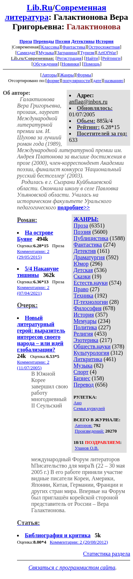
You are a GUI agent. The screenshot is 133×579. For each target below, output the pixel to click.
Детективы (83, 41)
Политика (85, 327)
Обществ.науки (91, 346)
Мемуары (84, 321)
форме (53, 80)
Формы (84, 74)
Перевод (83, 385)
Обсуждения (45, 63)
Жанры (67, 74)
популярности (76, 80)
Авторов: (84, 425)
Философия (87, 308)
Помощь (91, 63)
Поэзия (62, 41)
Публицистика (90, 238)
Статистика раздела (106, 554)
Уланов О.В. (87, 448)
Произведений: (89, 431)
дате (97, 80)
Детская (83, 270)
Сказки (81, 276)
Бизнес (81, 378)
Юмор (81, 264)
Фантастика (73, 47)
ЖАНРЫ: (86, 219)
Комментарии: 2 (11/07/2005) (33, 364)
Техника (83, 296)
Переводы (43, 41)
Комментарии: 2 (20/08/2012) (79, 542)
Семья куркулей (89, 408)
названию (113, 80)
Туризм (87, 52)
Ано (77, 402)
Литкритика (87, 359)
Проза (26, 41)
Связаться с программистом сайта (71, 567)
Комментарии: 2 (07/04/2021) (33, 290)
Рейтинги (111, 58)
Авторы (49, 74)
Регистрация (69, 58)
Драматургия (89, 257)
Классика (50, 47)
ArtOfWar (107, 52)
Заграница (67, 52)
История (104, 41)
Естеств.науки (90, 283)
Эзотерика (85, 340)
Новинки (70, 63)
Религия (83, 334)
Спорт (80, 372)
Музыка (46, 52)
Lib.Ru (39, 7)
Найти (92, 58)
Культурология (91, 353)
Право (80, 289)
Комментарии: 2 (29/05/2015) (33, 254)
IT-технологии (90, 302)
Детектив (84, 251)
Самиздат (26, 52)
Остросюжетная (104, 47)
